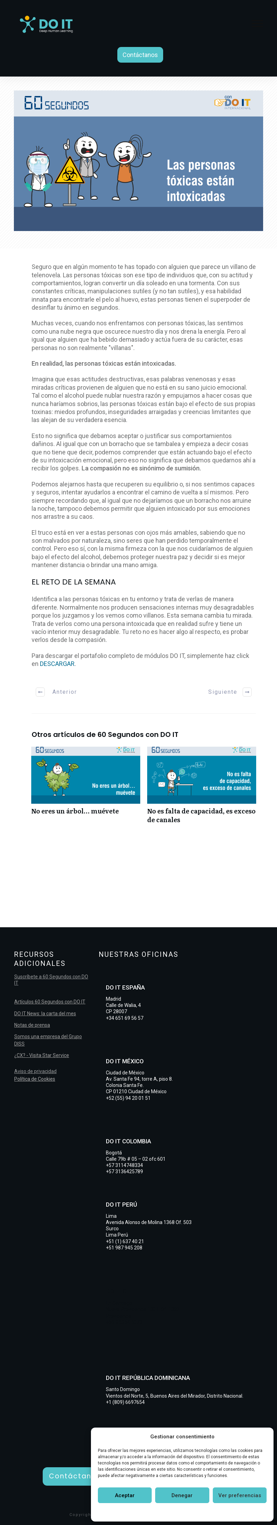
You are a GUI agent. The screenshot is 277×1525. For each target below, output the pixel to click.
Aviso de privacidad (35, 1071)
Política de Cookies (34, 1079)
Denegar (182, 1495)
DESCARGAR (57, 663)
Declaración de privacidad (205, 1511)
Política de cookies (150, 1511)
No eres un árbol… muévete (85, 789)
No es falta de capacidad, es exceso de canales (201, 789)
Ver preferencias (239, 1495)
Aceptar (125, 1495)
